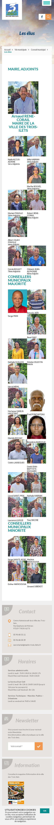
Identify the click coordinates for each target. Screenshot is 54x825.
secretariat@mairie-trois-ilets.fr (27, 645)
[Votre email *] (21, 746)
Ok (44, 811)
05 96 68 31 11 (19, 634)
